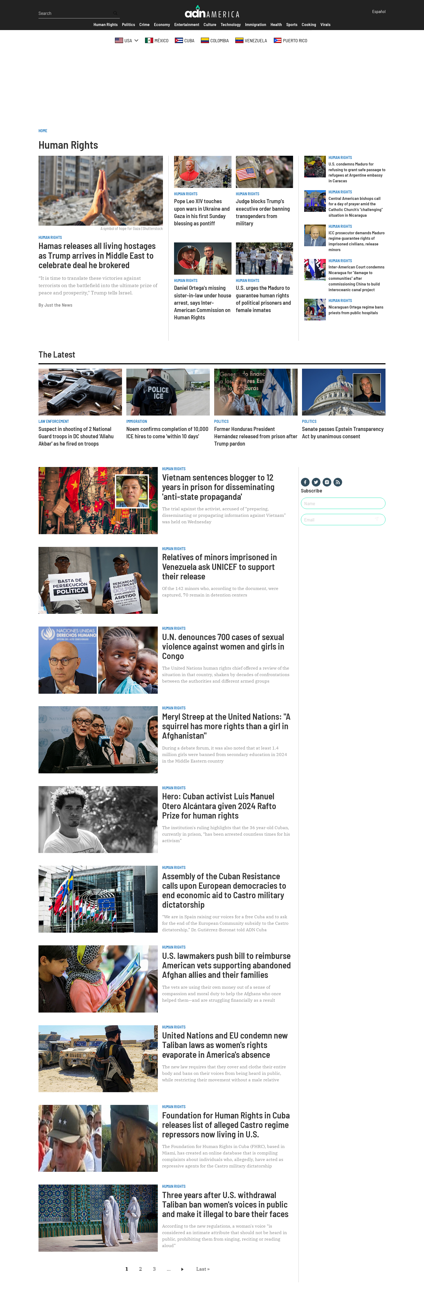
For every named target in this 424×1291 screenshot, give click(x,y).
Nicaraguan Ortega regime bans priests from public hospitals (356, 309)
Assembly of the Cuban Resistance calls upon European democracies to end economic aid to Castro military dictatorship (224, 890)
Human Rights (50, 237)
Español (379, 11)
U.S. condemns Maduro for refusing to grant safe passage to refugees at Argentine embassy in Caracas (357, 172)
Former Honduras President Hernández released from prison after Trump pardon (255, 436)
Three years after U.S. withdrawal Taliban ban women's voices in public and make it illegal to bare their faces (225, 1204)
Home (42, 130)
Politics (221, 421)
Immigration (136, 421)
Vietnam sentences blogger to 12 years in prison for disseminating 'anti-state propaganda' (218, 486)
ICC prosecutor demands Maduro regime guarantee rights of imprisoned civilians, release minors (357, 241)
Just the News (58, 305)
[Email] (334, 519)
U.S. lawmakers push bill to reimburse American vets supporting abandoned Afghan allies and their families (226, 964)
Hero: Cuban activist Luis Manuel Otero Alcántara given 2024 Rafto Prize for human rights (219, 805)
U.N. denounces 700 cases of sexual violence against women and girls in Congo (223, 646)
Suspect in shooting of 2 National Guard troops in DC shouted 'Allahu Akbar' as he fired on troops (76, 436)
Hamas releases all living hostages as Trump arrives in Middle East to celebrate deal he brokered (97, 255)
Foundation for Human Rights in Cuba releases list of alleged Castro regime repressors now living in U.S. (226, 1124)
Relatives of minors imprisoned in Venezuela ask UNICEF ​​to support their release (219, 566)
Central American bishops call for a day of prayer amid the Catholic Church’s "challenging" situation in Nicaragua (356, 207)
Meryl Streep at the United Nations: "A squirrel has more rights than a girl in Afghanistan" (226, 725)
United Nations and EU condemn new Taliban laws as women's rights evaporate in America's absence (225, 1044)
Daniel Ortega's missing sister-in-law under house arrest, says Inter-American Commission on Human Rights (202, 302)
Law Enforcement (53, 421)
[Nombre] (343, 503)
